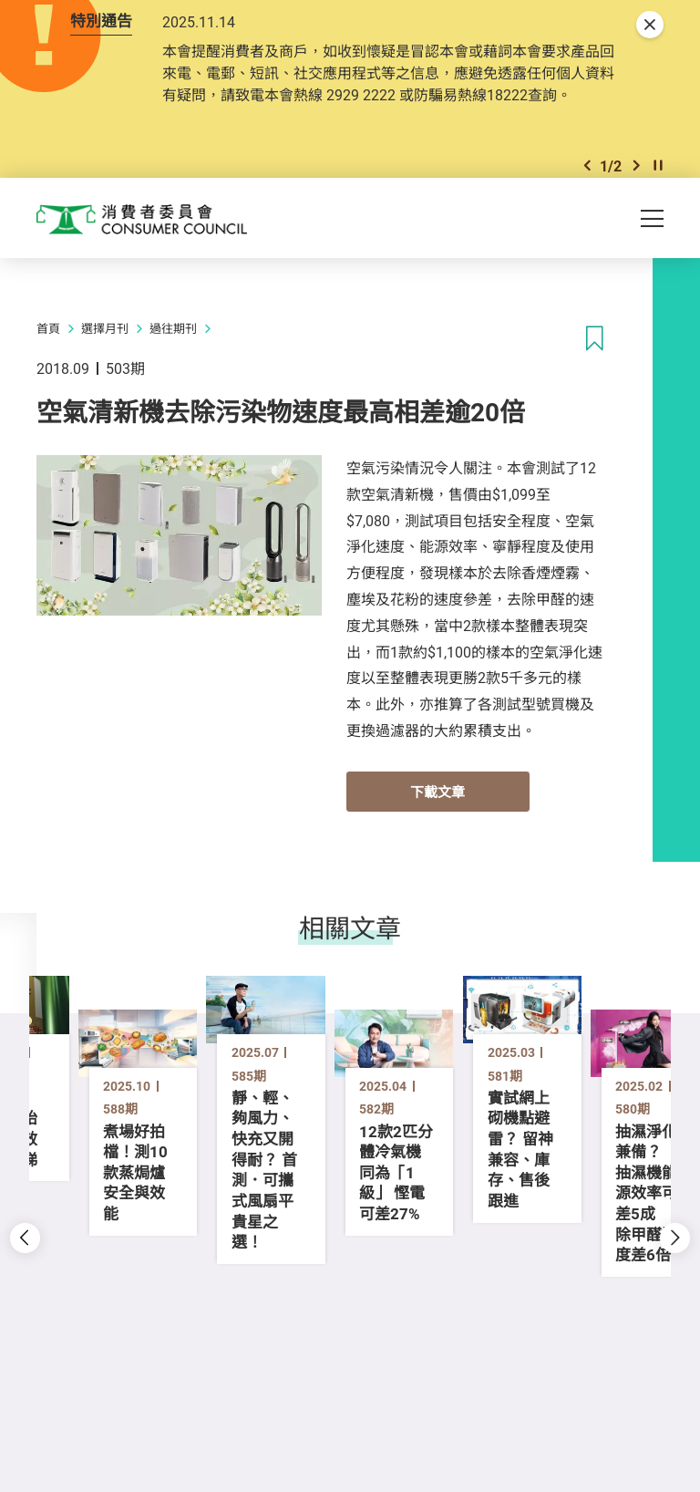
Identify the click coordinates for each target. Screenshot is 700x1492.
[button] (587, 212)
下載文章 (437, 846)
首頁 (48, 384)
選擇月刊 (105, 384)
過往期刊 (173, 384)
